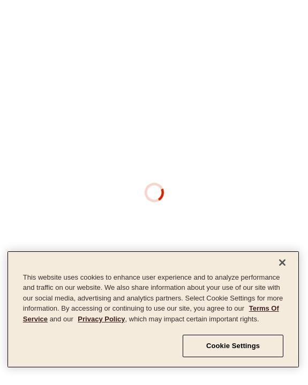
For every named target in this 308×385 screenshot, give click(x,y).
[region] (153, 309)
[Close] (282, 262)
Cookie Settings (233, 346)
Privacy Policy (101, 319)
